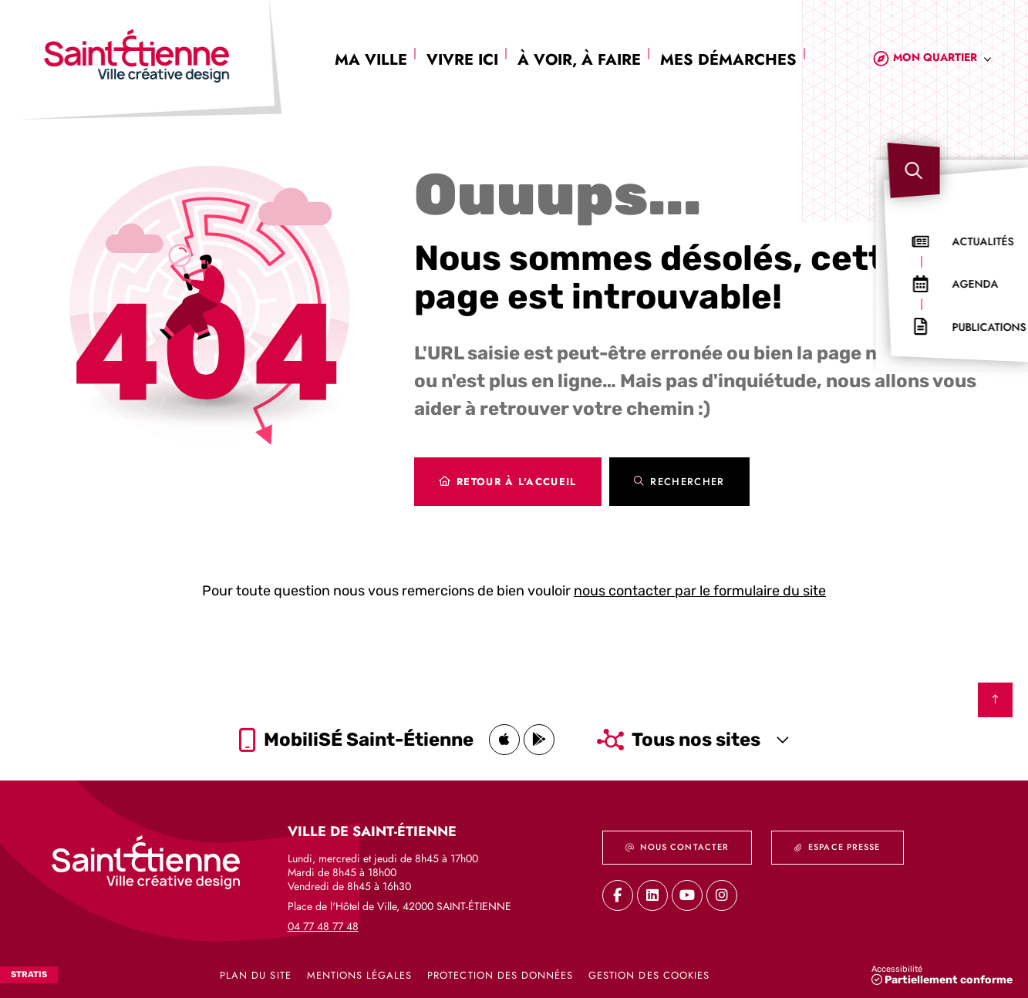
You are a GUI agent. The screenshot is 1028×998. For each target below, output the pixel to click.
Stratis (29, 974)
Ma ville (371, 60)
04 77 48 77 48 (323, 925)
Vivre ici (462, 60)
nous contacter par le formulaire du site (700, 590)
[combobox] (942, 59)
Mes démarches (728, 60)
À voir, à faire (579, 60)
